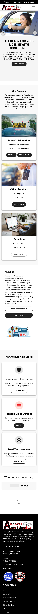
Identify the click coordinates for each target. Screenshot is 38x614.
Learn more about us (19, 309)
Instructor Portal (9, 583)
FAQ (4, 572)
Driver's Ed (7, 558)
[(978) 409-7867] (17, 2)
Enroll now (19, 204)
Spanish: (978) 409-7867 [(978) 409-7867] (13, 528)
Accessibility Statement (11, 587)
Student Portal (8, 580)
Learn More (19, 254)
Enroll (19, 425)
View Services (19, 461)
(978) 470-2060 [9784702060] (9, 525)
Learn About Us (19, 391)
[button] (35, 33)
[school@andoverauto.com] (29, 2)
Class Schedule (25, 155)
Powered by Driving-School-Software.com (17, 604)
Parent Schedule (9, 565)
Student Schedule (9, 561)
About (5, 554)
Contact (6, 576)
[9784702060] (7, 2)
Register (11, 155)
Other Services (19, 64)
